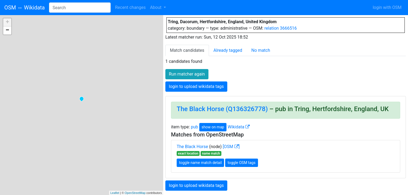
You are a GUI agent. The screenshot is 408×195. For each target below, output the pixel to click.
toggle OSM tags (241, 162)
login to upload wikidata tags (196, 86)
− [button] (7, 30)
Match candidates (187, 50)
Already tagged (228, 50)
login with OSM (387, 7)
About (156, 7)
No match (260, 50)
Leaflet (114, 192)
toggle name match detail (200, 162)
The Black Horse (192, 146)
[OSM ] (231, 146)
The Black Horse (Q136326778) (222, 109)
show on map (213, 127)
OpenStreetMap (135, 192)
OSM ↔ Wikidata (24, 7)
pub (194, 126)
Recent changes (130, 7)
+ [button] (7, 22)
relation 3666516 (280, 28)
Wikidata (239, 126)
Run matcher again (187, 74)
